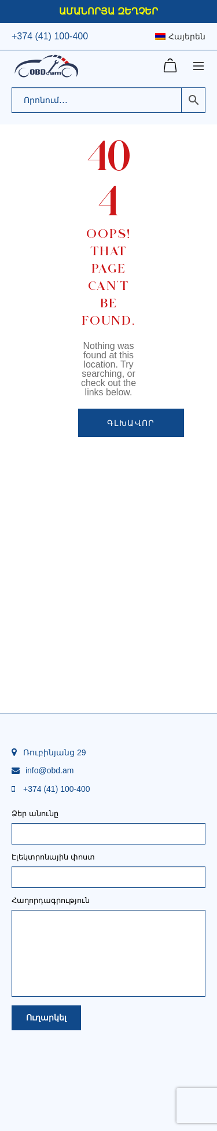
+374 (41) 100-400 (50, 36)
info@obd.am (49, 770)
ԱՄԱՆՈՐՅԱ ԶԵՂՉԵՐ (108, 11)
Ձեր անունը (108, 824)
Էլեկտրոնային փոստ (108, 867)
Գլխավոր (131, 422)
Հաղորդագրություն (108, 904)
